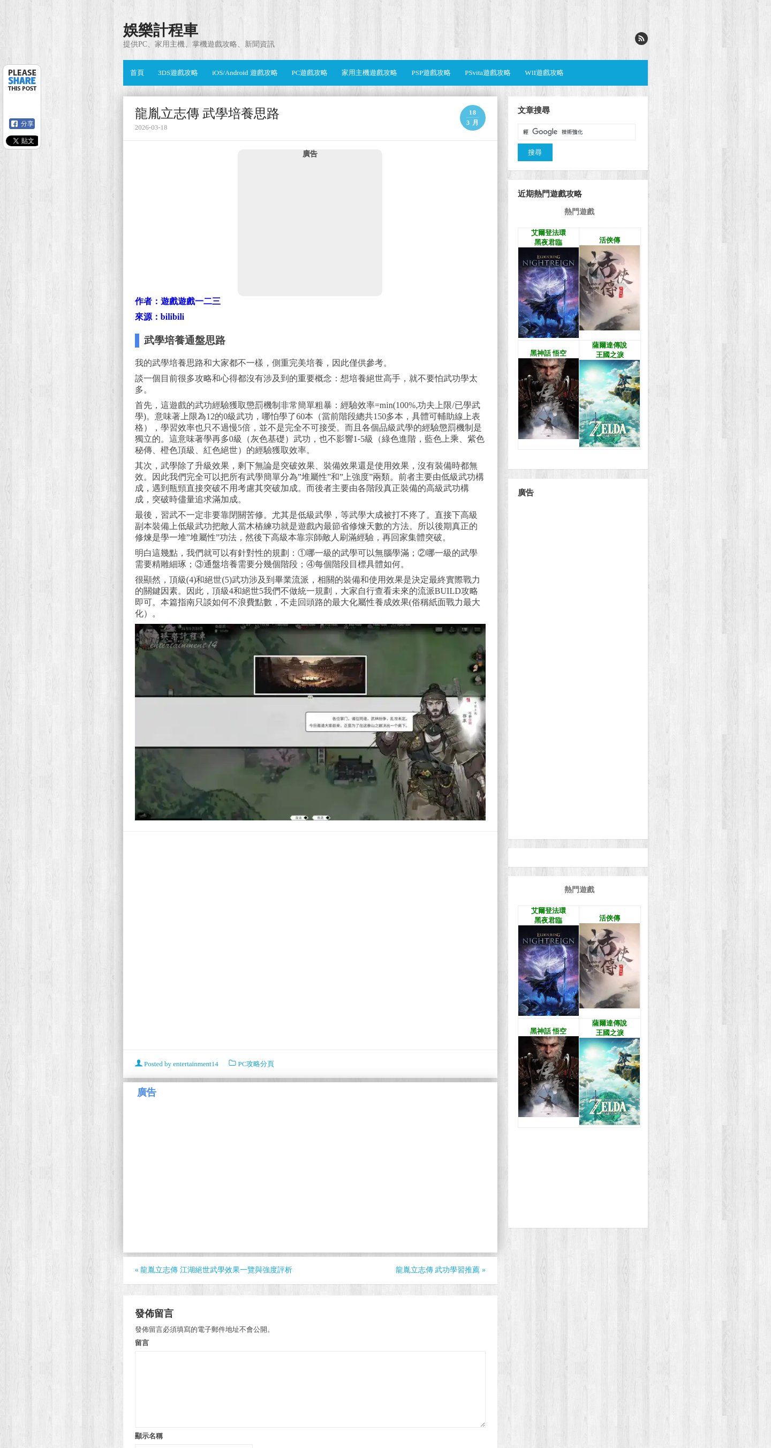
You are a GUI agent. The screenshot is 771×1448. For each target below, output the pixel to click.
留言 (142, 1342)
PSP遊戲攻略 (431, 73)
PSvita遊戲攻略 (488, 73)
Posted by (177, 1064)
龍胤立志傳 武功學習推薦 (441, 1270)
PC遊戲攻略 (310, 73)
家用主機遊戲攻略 (369, 73)
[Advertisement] (310, 227)
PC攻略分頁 (256, 1064)
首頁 (137, 73)
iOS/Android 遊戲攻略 (244, 73)
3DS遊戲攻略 (178, 73)
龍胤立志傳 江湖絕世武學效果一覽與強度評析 (213, 1270)
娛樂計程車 (160, 30)
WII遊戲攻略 (544, 73)
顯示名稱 (149, 1435)
